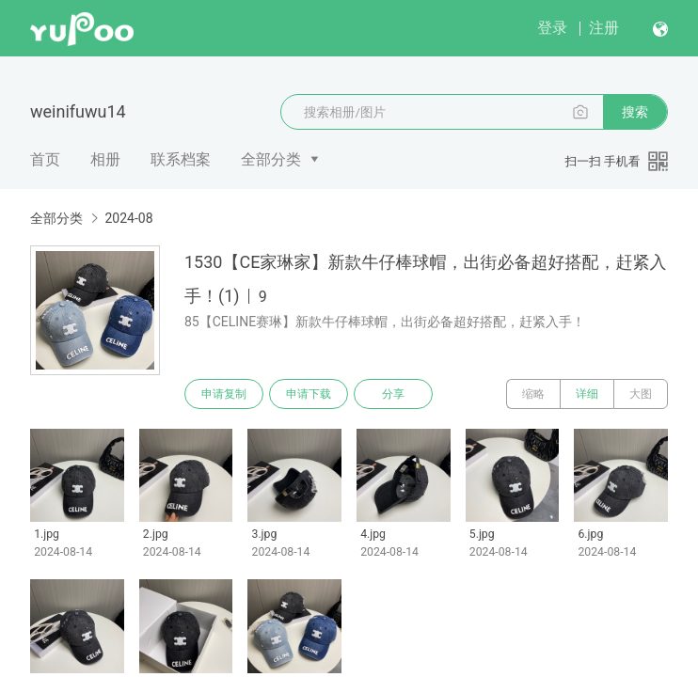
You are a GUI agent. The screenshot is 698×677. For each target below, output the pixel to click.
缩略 (533, 394)
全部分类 (271, 159)
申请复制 (223, 394)
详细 (587, 394)
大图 (640, 394)
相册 (105, 159)
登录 (552, 28)
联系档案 (181, 159)
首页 (45, 159)
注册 (604, 28)
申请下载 (308, 394)
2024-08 (128, 218)
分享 (393, 394)
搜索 (635, 111)
